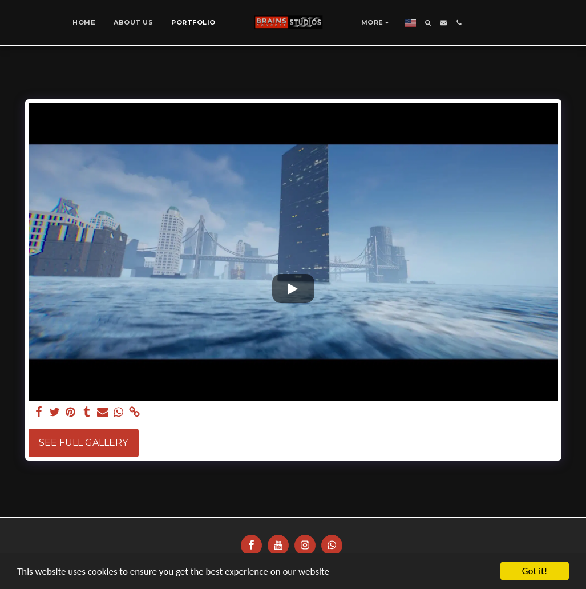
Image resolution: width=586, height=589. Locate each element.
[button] (428, 22)
